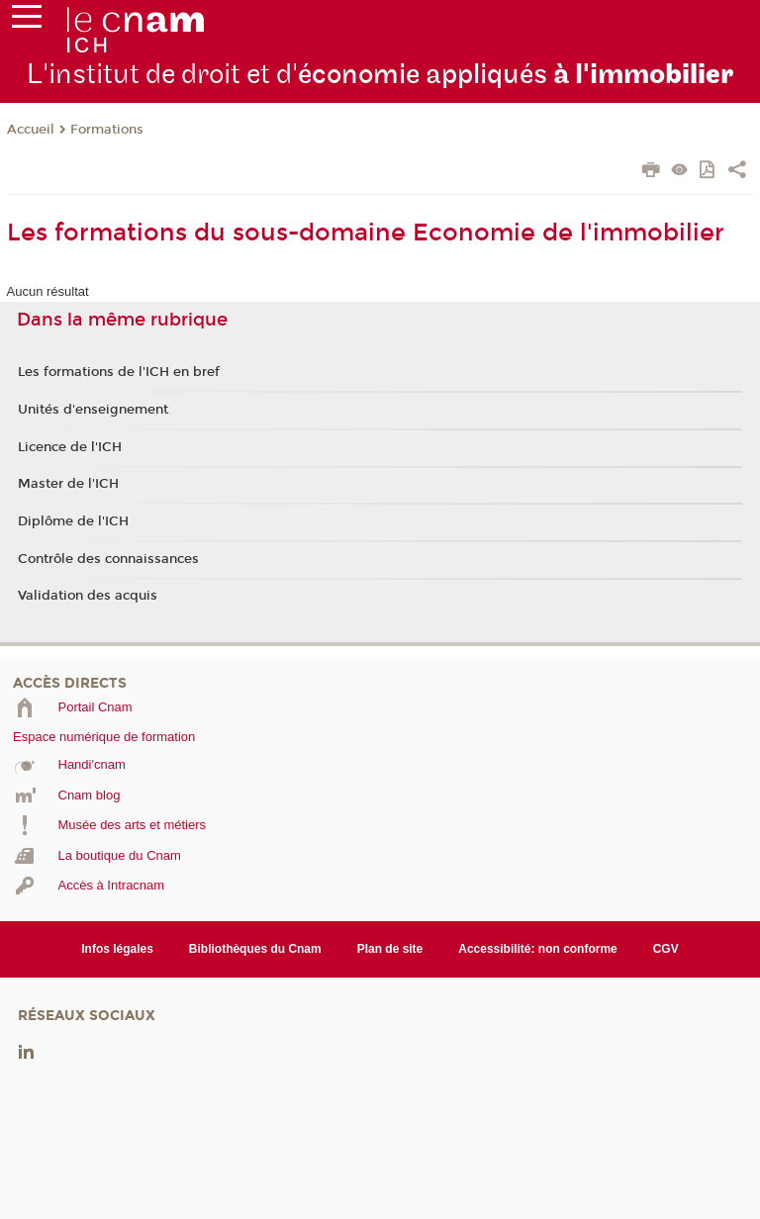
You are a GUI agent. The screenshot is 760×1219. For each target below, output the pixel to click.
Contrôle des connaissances (108, 559)
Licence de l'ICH (70, 447)
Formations (106, 130)
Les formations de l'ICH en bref (119, 372)
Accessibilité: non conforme (538, 949)
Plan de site (390, 949)
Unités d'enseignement (93, 410)
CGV (666, 949)
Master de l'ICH (68, 484)
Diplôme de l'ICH (73, 521)
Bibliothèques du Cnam (255, 949)
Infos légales (117, 949)
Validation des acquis (87, 596)
